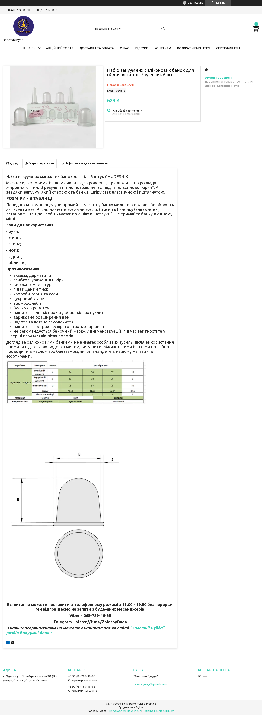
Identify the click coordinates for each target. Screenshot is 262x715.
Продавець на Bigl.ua (131, 707)
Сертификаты (228, 48)
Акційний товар (59, 48)
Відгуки (141, 48)
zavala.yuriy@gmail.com (150, 684)
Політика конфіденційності (159, 711)
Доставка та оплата (97, 48)
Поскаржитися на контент (125, 711)
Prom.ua (151, 703)
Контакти (162, 48)
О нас (124, 48)
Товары (28, 48)
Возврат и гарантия (193, 48)
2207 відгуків (195, 2)
